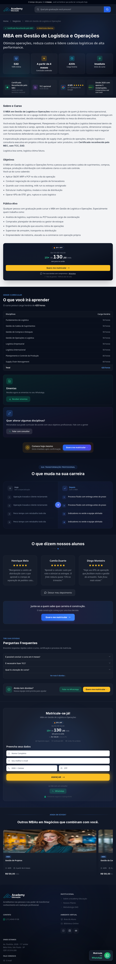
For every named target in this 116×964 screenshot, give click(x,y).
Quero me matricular (58, 268)
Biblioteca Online (70, 923)
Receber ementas (18, 399)
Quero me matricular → (77, 447)
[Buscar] (107, 9)
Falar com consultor (19, 431)
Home (5, 21)
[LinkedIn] (69, 930)
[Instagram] (63, 930)
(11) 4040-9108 (11, 919)
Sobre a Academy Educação (74, 898)
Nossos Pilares (68, 903)
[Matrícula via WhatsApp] (101, 955)
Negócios (17, 21)
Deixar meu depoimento (58, 592)
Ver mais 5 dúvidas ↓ (58, 675)
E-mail (7, 960)
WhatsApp (58, 791)
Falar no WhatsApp (70, 689)
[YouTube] (76, 930)
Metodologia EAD (69, 907)
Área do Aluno (68, 919)
